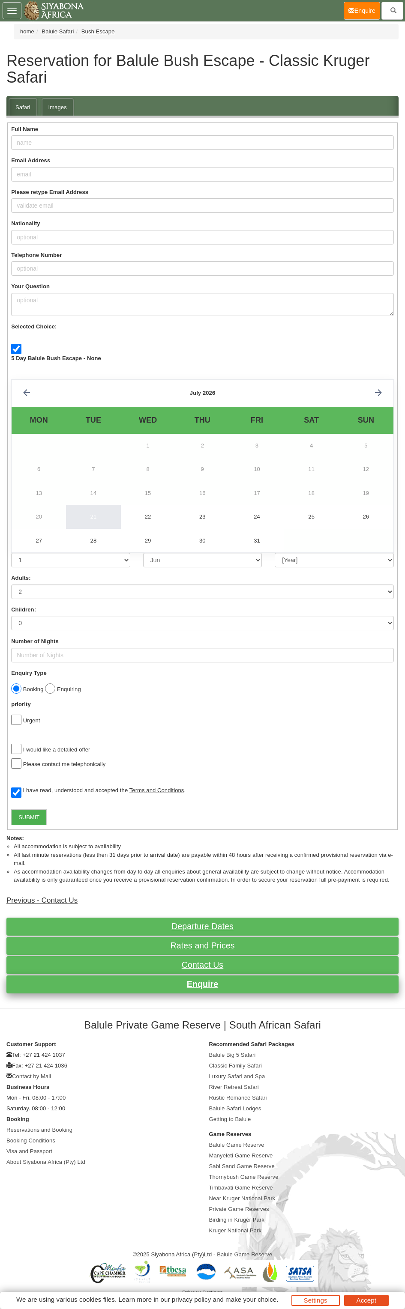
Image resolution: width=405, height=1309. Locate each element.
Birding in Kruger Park (236, 1220)
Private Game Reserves (239, 1209)
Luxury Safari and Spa (237, 1076)
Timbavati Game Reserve (241, 1187)
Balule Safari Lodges (235, 1108)
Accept (366, 1300)
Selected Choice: (34, 326)
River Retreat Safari (234, 1087)
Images (57, 107)
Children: (23, 609)
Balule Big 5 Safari (232, 1055)
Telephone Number (36, 255)
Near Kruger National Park (242, 1198)
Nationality (25, 223)
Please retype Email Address (49, 192)
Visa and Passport (29, 1151)
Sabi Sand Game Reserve (242, 1166)
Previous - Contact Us (42, 900)
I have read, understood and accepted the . (98, 791)
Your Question (30, 286)
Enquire (202, 984)
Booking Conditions (30, 1140)
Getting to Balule (230, 1119)
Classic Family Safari (235, 1065)
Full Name (24, 129)
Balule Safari (58, 31)
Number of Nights (35, 641)
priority (21, 704)
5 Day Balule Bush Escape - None (56, 358)
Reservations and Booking (39, 1130)
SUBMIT (28, 817)
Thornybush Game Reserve (244, 1177)
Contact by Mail (31, 1076)
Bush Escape (98, 31)
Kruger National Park (235, 1230)
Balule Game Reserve (236, 1145)
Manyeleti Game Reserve (241, 1155)
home (27, 31)
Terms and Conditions (156, 790)
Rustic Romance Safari (238, 1097)
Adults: (20, 578)
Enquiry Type (29, 673)
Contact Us (202, 964)
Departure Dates (202, 926)
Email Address (30, 160)
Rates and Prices (202, 945)
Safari (22, 107)
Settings (315, 1300)
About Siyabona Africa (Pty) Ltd (45, 1162)
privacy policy (191, 1299)
